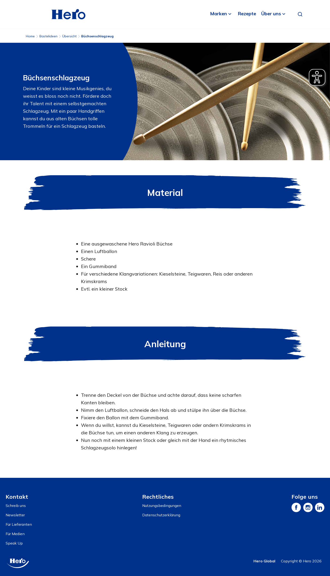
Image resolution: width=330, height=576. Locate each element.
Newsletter (15, 515)
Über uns (271, 13)
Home (30, 36)
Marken (218, 13)
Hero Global (264, 561)
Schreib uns (16, 505)
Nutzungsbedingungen (161, 505)
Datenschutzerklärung (161, 515)
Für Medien (15, 533)
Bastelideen (48, 36)
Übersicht (69, 36)
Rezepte (247, 13)
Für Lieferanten (19, 524)
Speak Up (14, 543)
